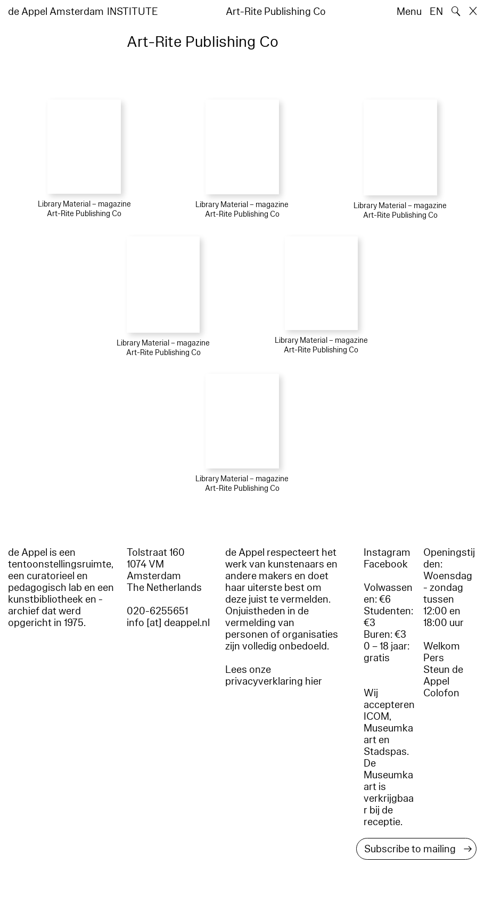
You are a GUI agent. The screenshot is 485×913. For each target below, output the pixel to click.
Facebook (386, 564)
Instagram (387, 553)
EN (436, 12)
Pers (433, 658)
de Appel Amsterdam (56, 12)
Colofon (441, 693)
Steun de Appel (443, 675)
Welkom (441, 646)
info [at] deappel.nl (168, 623)
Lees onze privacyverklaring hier (273, 675)
